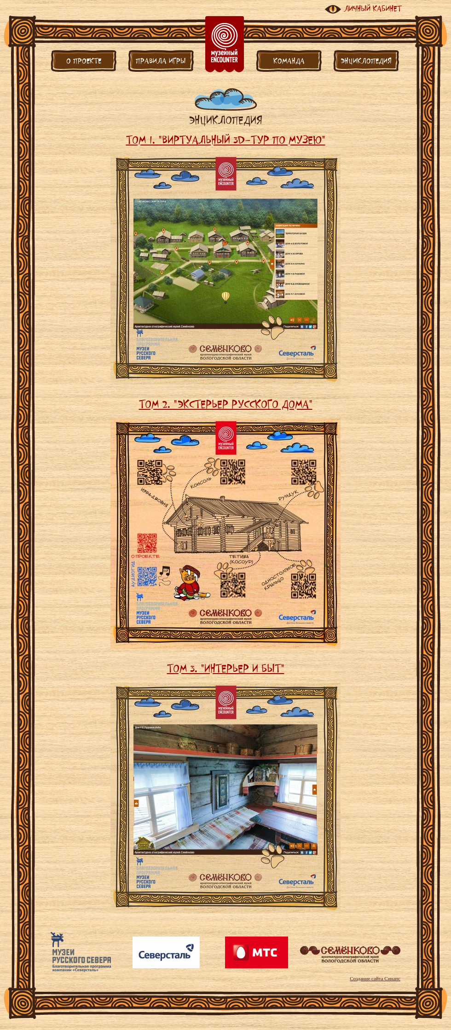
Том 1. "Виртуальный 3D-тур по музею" (225, 139)
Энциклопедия (366, 61)
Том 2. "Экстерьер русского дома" (225, 404)
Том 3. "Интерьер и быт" (225, 668)
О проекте (83, 61)
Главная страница (224, 44)
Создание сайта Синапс (375, 978)
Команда (289, 61)
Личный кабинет (372, 8)
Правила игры (161, 61)
